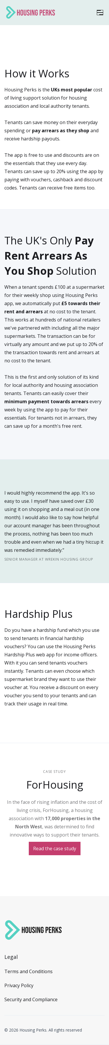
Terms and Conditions (28, 971)
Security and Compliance (31, 999)
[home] (30, 12)
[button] (100, 12)
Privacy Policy (18, 985)
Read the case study (54, 848)
